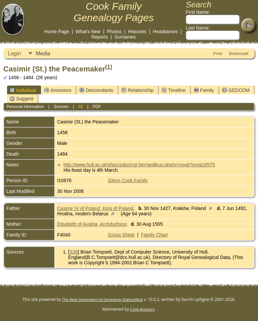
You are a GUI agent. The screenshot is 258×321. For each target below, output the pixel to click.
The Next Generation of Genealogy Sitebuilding (102, 299)
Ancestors (57, 90)
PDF (97, 106)
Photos (114, 31)
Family (204, 90)
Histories (137, 31)
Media (43, 53)
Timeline (173, 90)
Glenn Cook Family (128, 180)
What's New (88, 31)
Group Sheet (121, 234)
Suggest (21, 98)
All (80, 106)
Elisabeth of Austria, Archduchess (92, 224)
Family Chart (154, 234)
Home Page (56, 31)
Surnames (125, 37)
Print (217, 53)
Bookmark (239, 53)
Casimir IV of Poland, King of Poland (95, 208)
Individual (23, 90)
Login (14, 53)
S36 (74, 252)
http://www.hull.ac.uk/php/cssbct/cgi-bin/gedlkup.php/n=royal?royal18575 (139, 164)
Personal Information (25, 106)
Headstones (165, 31)
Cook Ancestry (142, 309)
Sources (61, 106)
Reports (99, 37)
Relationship (138, 90)
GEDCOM (236, 90)
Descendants (96, 90)
